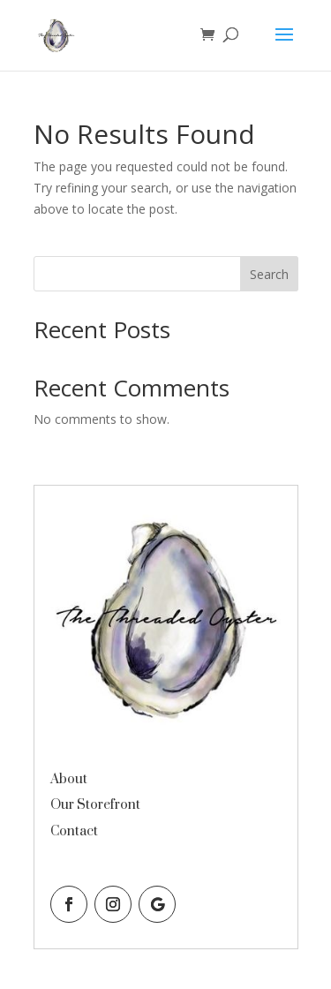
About (68, 779)
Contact (74, 831)
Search (269, 274)
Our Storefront (95, 804)
